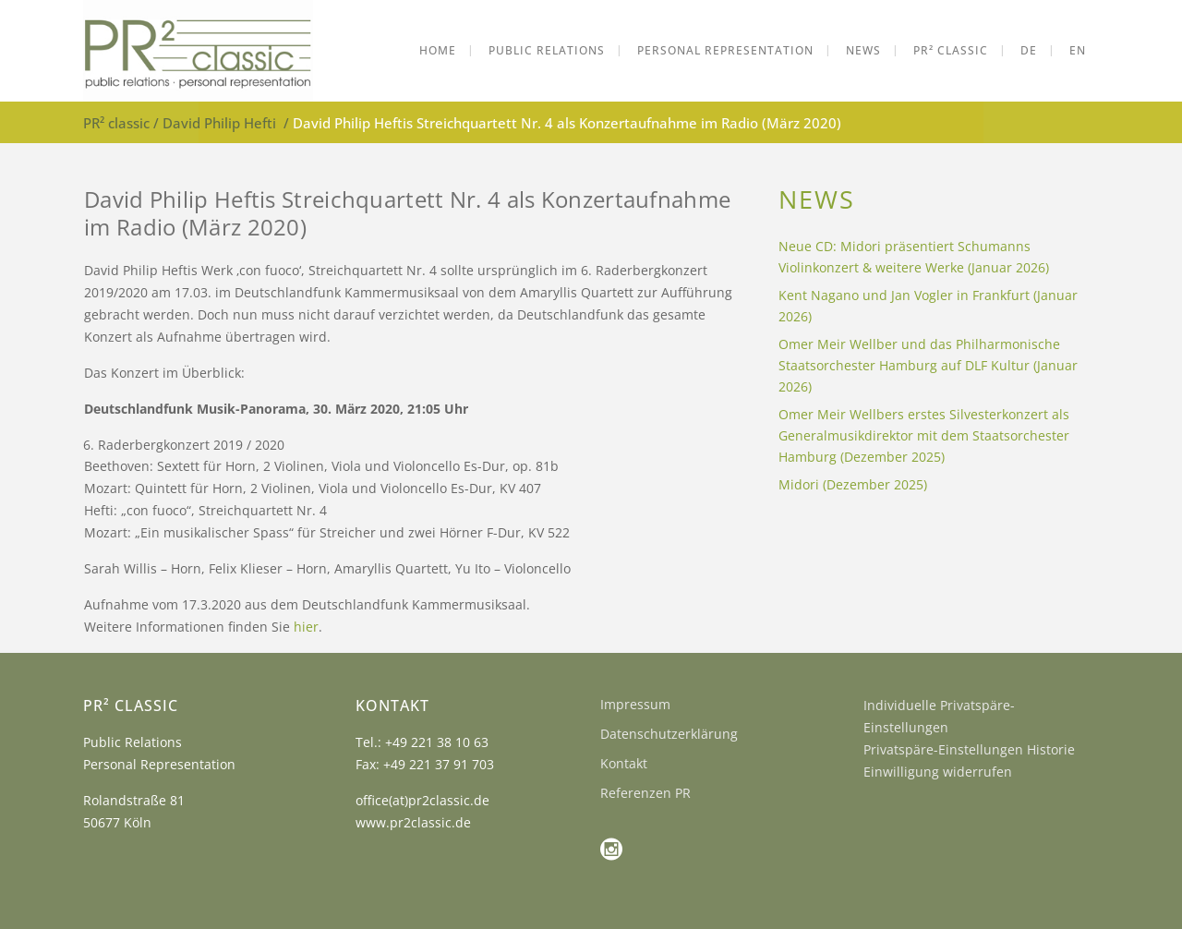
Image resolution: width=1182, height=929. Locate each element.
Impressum (635, 704)
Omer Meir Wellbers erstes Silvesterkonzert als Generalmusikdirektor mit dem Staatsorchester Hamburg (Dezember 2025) (923, 435)
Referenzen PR (645, 793)
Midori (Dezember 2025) (852, 484)
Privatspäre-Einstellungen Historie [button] (969, 749)
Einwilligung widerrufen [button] (937, 771)
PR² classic (116, 123)
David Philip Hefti (219, 123)
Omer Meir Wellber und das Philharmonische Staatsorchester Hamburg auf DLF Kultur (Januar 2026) (928, 365)
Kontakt (623, 763)
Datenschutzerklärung (669, 733)
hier (306, 626)
